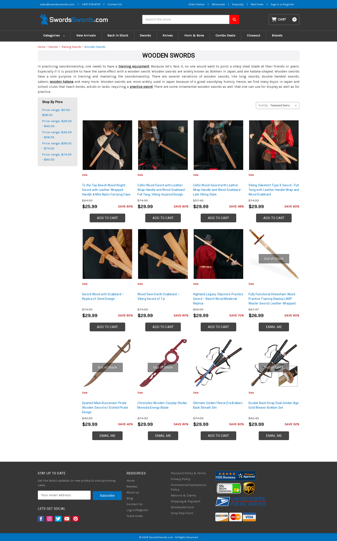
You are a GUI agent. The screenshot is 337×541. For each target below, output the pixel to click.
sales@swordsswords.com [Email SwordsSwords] (57, 4)
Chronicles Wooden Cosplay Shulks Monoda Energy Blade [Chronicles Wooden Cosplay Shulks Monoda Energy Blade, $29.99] (162, 405)
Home (131, 480)
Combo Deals (225, 35)
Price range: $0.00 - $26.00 (57, 112)
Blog (130, 498)
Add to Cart (107, 218)
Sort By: (263, 105)
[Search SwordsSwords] (234, 19)
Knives (168, 35)
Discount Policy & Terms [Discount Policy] (188, 473)
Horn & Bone (194, 35)
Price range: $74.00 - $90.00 (57, 156)
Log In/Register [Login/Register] (137, 510)
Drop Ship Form (182, 513)
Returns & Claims (183, 495)
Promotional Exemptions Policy (188, 487)
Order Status (196, 4)
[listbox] (284, 105)
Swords (145, 35)
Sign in (275, 4)
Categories (54, 35)
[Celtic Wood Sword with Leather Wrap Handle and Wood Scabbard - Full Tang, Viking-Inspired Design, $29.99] (163, 145)
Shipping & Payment (185, 501)
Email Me (274, 327)
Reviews (132, 486)
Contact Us (135, 504)
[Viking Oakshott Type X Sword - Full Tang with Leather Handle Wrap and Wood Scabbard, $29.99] (274, 145)
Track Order (135, 516)
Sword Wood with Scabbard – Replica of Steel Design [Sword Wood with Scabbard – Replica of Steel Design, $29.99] (103, 296)
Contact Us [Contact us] (115, 4)
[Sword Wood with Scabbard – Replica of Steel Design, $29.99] (107, 254)
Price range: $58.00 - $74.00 (57, 145)
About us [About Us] (133, 492)
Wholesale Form (182, 507)
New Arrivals (86, 35)
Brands (277, 35)
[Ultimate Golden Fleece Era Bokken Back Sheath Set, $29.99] (218, 363)
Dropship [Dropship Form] (238, 4)
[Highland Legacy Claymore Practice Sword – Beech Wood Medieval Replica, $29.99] (218, 254)
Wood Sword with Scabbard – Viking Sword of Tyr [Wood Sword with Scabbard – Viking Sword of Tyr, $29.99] (158, 296)
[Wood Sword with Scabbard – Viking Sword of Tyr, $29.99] (163, 254)
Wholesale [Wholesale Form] (218, 4)
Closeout (253, 35)
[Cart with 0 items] (284, 19)
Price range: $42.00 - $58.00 (57, 134)
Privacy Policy (180, 479)
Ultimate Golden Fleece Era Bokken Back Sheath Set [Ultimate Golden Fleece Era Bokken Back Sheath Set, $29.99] (218, 405)
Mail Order (257, 4)
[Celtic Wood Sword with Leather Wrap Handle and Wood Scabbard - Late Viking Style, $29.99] (218, 145)
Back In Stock (117, 35)
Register (288, 4)
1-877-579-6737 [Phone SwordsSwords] (91, 4)
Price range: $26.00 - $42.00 (57, 123)
